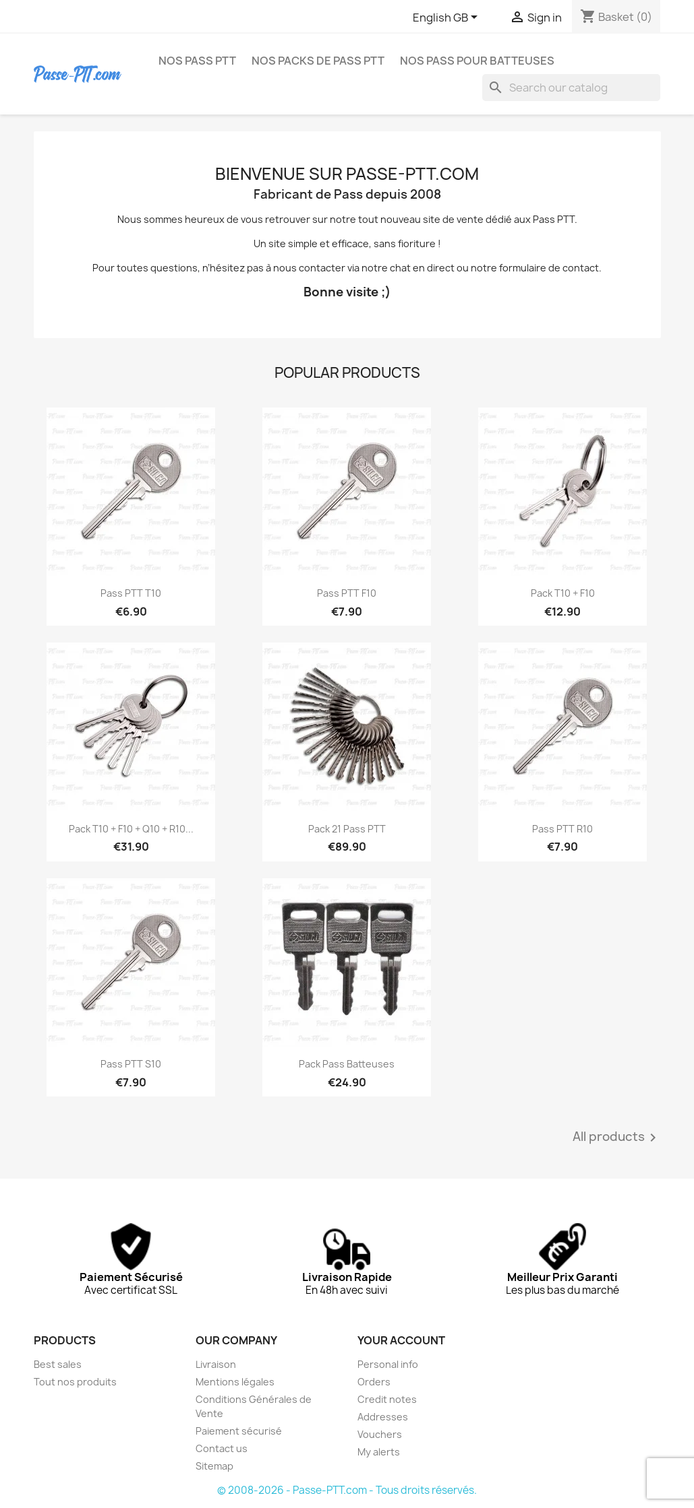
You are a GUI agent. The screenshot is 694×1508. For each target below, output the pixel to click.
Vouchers (379, 1434)
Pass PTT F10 (346, 593)
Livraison (216, 1364)
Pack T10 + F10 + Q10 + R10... (131, 828)
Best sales (58, 1364)
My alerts (378, 1451)
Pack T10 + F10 (563, 593)
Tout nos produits (75, 1381)
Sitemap (214, 1466)
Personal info (387, 1364)
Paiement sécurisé (239, 1430)
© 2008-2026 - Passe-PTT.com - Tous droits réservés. (347, 1490)
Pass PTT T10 (130, 593)
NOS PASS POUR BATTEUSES (477, 60)
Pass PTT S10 (130, 1063)
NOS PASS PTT (197, 60)
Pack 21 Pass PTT (347, 828)
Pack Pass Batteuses (347, 1063)
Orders (374, 1381)
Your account (401, 1340)
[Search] (571, 87)
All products (617, 1137)
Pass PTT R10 (562, 828)
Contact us (222, 1448)
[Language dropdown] (447, 18)
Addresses (382, 1416)
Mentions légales (235, 1381)
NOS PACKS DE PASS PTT (318, 60)
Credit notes (387, 1399)
